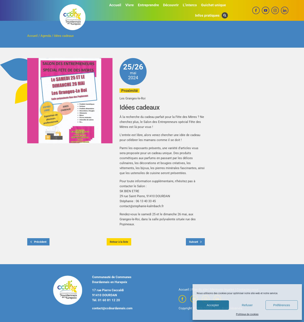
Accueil (32, 36)
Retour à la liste (119, 241)
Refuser (247, 305)
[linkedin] (284, 10)
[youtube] (265, 10)
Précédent (38, 241)
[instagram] (275, 10)
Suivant (195, 241)
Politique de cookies (247, 314)
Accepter (213, 305)
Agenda (46, 36)
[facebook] (256, 10)
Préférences (281, 305)
